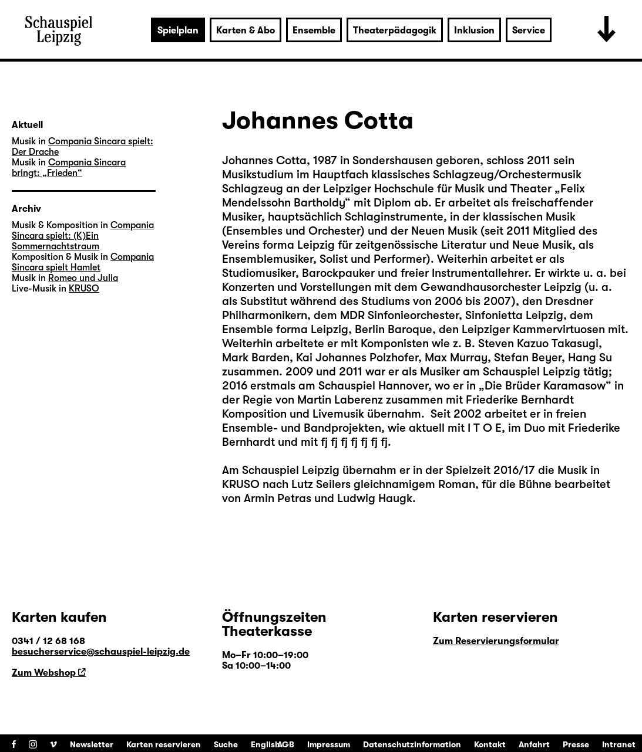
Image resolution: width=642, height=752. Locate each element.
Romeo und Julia (83, 278)
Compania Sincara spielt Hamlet (83, 262)
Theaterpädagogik (394, 30)
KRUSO (84, 288)
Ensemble (314, 30)
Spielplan (178, 30)
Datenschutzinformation (412, 744)
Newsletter (91, 744)
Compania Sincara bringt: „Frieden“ (69, 167)
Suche (226, 744)
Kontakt (490, 744)
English (265, 744)
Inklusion (474, 30)
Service (528, 30)
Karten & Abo (245, 30)
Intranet (619, 744)
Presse (576, 744)
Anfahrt (534, 744)
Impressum (328, 744)
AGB (285, 744)
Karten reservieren (163, 744)
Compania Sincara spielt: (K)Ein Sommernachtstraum (83, 236)
